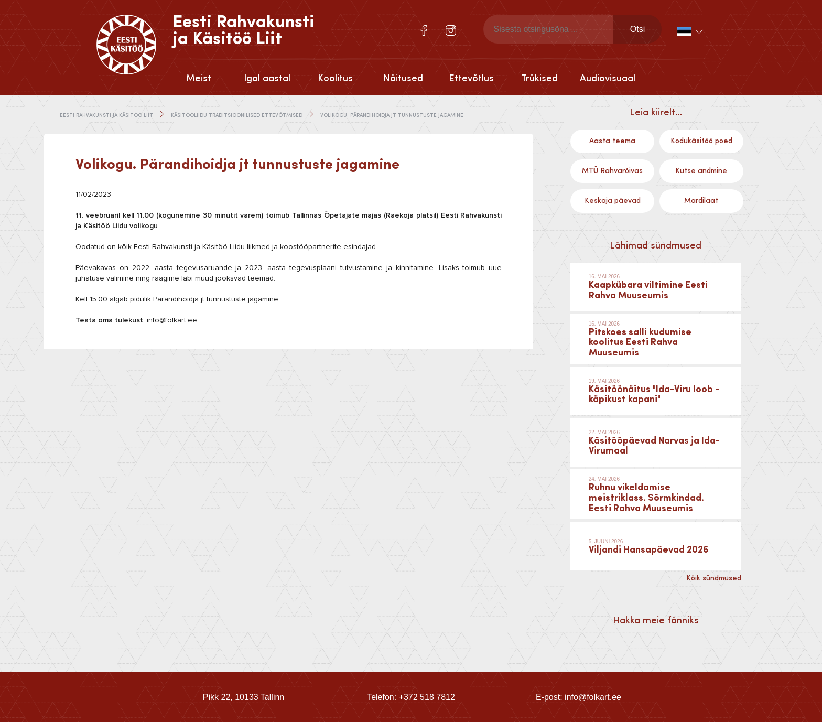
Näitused (403, 78)
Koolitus (335, 78)
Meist (198, 78)
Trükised (539, 78)
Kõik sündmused (713, 578)
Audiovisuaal (607, 78)
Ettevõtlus (471, 78)
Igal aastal (267, 78)
